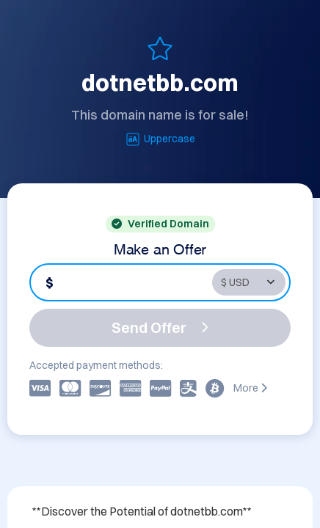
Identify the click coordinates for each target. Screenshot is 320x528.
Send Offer (160, 327)
